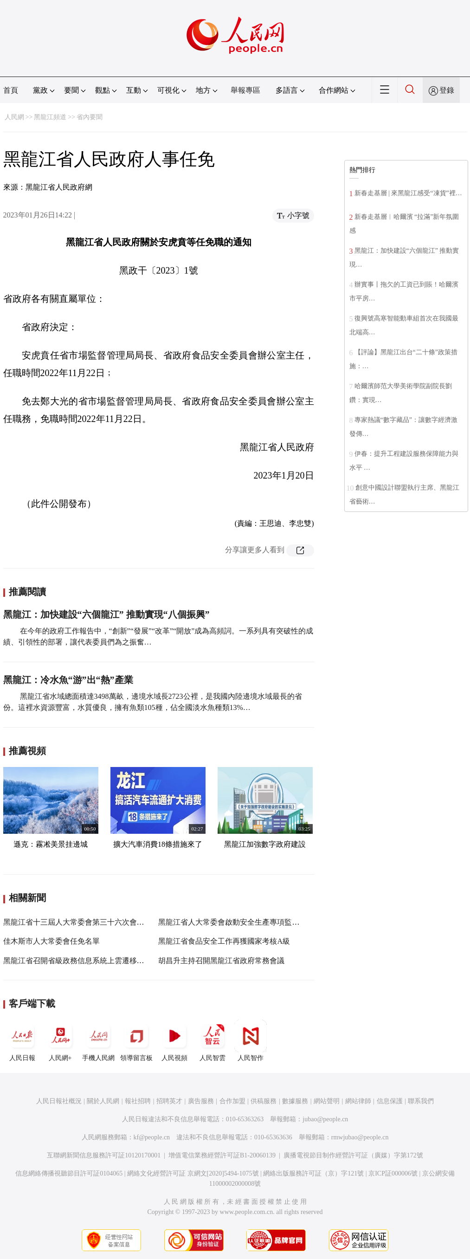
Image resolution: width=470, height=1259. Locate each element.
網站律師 (358, 1101)
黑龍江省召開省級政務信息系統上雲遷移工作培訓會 (88, 961)
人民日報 (22, 1040)
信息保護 (390, 1101)
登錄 (446, 90)
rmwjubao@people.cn (360, 1137)
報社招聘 (138, 1101)
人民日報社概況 (59, 1101)
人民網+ (60, 1040)
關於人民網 (103, 1101)
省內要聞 (90, 117)
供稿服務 (264, 1101)
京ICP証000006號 (393, 1173)
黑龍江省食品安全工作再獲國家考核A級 (224, 941)
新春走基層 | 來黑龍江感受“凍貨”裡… (408, 193)
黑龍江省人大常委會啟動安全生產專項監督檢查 (236, 922)
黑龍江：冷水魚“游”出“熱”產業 (68, 680)
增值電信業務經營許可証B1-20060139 (222, 1155)
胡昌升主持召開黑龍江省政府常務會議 (221, 961)
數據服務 (295, 1101)
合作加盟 (232, 1101)
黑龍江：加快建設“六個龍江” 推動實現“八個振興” (106, 614)
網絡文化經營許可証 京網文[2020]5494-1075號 (193, 1173)
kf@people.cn (152, 1137)
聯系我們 (421, 1101)
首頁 (10, 90)
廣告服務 (201, 1101)
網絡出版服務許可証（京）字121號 (313, 1173)
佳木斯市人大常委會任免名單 (51, 941)
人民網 (14, 117)
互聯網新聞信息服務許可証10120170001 (104, 1155)
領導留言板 (136, 1040)
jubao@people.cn (325, 1119)
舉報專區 (245, 90)
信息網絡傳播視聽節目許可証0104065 (68, 1173)
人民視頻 (174, 1040)
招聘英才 (169, 1101)
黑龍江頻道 (50, 117)
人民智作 (250, 1040)
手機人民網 (98, 1040)
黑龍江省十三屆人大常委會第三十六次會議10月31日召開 (96, 922)
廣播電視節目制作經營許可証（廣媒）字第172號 (353, 1155)
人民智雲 (212, 1040)
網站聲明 (327, 1101)
